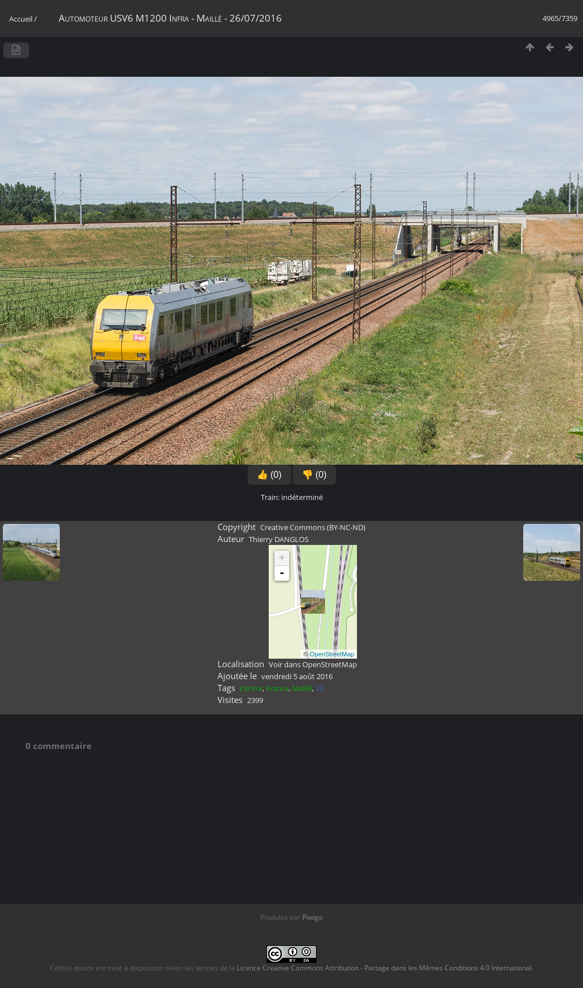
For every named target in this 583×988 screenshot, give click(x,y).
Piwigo (312, 917)
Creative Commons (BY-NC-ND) (313, 527)
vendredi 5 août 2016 (296, 676)
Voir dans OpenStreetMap (313, 664)
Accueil (20, 19)
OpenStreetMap (332, 654)
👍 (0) (269, 474)
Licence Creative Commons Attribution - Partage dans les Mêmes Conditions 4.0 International (384, 968)
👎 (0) (314, 474)
